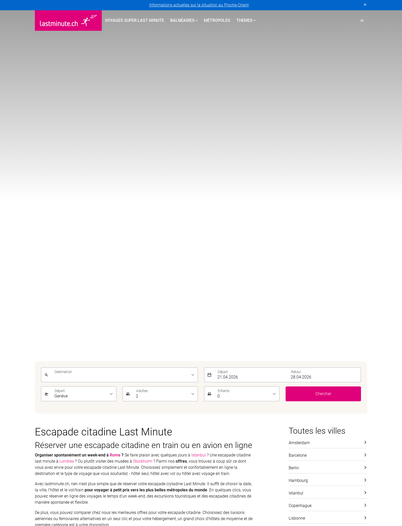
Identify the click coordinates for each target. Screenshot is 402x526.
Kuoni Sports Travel (344, 500)
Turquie (41, 377)
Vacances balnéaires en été (151, 343)
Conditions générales (135, 442)
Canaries (43, 396)
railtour (225, 506)
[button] (362, 20)
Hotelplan (214, 500)
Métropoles (217, 20)
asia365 (68, 500)
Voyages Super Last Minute (134, 20)
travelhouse (287, 506)
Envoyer (356, 316)
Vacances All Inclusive (224, 362)
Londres (66, 65)
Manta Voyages (79, 506)
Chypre (41, 368)
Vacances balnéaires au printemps (62, 346)
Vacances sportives (221, 389)
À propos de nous (304, 352)
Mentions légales (96, 442)
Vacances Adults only (223, 380)
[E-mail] (280, 316)
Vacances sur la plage (224, 352)
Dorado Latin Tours (118, 500)
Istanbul (198, 58)
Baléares (43, 386)
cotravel (88, 500)
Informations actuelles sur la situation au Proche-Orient (199, 5)
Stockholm (142, 65)
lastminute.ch (47, 506)
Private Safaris (175, 506)
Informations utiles (306, 380)
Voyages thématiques (229, 343)
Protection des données (56, 442)
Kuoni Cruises (308, 500)
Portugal (42, 359)
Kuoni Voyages (277, 500)
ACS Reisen (45, 500)
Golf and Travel (155, 500)
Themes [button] (244, 20)
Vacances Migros (141, 506)
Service (297, 343)
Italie (123, 389)
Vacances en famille (222, 371)
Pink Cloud (204, 506)
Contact (296, 362)
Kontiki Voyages (243, 500)
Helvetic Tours (187, 500)
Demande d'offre (303, 389)
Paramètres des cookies (179, 442)
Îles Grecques (131, 371)
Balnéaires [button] (182, 20)
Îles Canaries (131, 362)
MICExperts (109, 506)
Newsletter (298, 371)
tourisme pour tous (255, 506)
